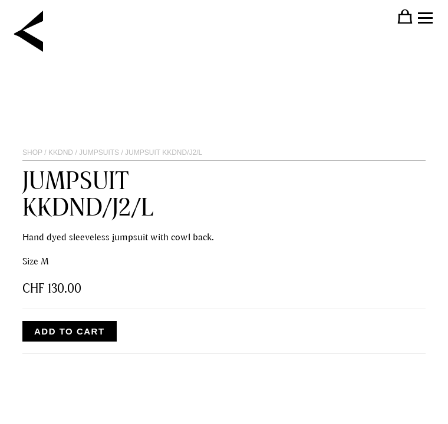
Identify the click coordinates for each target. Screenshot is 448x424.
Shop (32, 152)
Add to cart (69, 331)
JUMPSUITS (99, 152)
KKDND (60, 152)
